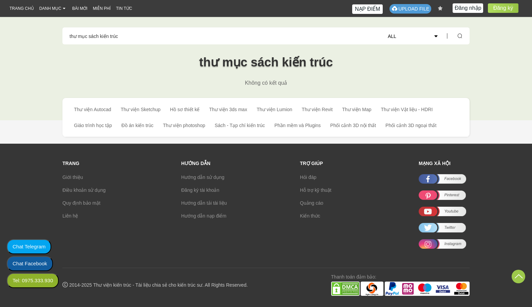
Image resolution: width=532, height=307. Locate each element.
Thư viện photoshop (184, 125)
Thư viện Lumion (274, 109)
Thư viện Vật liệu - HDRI (407, 109)
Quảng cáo (311, 203)
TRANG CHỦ (22, 8)
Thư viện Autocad (92, 109)
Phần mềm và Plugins (297, 125)
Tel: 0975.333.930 (33, 280)
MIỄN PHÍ (102, 8)
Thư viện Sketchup (140, 109)
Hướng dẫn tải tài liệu (204, 203)
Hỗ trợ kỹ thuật (315, 190)
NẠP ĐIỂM (367, 9)
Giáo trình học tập (93, 125)
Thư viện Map (356, 109)
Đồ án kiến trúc (137, 125)
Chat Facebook (30, 263)
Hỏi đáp (308, 177)
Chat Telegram (29, 246)
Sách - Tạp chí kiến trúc (240, 125)
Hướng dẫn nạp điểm (203, 216)
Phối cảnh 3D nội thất (353, 125)
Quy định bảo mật (81, 203)
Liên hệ (70, 216)
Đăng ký (503, 8)
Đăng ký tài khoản (200, 190)
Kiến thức (310, 216)
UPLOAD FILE (410, 9)
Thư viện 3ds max (228, 109)
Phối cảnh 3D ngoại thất (410, 125)
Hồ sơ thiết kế (185, 109)
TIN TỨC (124, 8)
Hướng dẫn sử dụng (202, 177)
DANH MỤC (50, 8)
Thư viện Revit (317, 109)
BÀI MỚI (80, 8)
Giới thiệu (72, 177)
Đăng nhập (468, 8)
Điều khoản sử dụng (84, 190)
